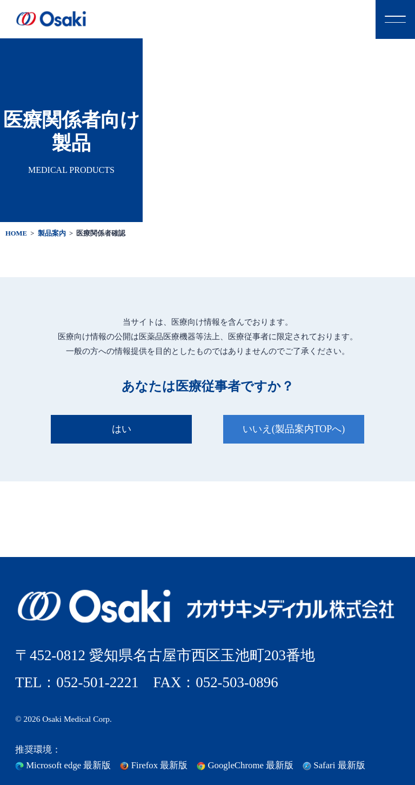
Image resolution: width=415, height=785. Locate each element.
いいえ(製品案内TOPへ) (294, 429)
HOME (16, 233)
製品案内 (52, 233)
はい (121, 429)
